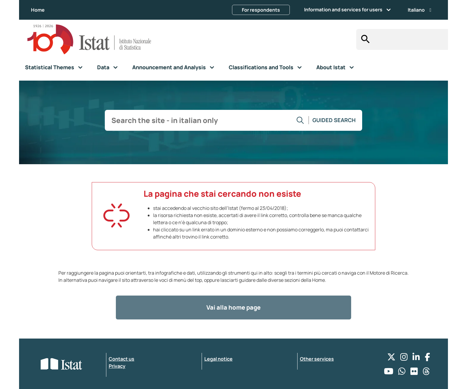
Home (38, 10)
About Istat (330, 67)
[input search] (409, 40)
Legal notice (218, 359)
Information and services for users (343, 9)
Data (103, 67)
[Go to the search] (300, 120)
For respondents (261, 10)
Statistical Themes (49, 67)
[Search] (363, 39)
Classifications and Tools (261, 67)
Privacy (117, 366)
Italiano (419, 10)
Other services (317, 359)
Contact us (121, 359)
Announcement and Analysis (169, 67)
